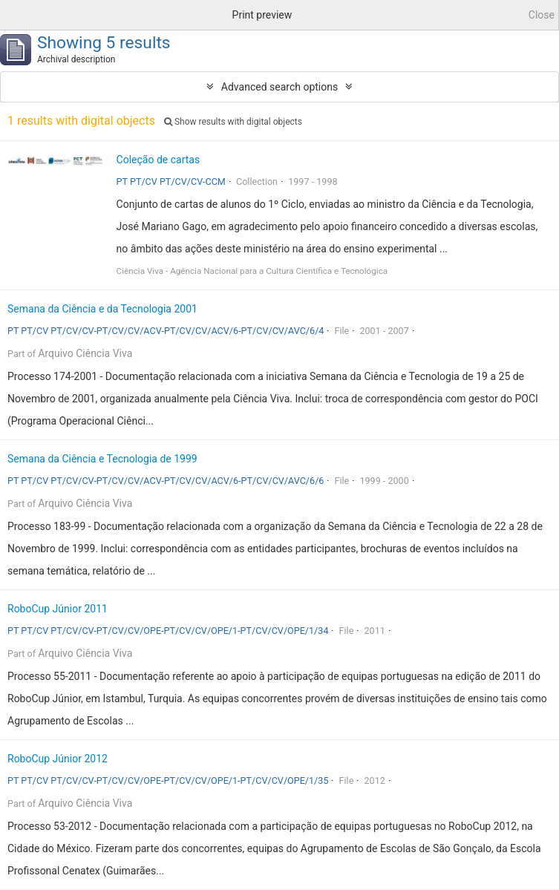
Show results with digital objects (233, 122)
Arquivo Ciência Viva (85, 353)
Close (542, 15)
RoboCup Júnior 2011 (57, 609)
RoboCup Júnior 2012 (57, 759)
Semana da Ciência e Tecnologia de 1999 (102, 459)
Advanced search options (279, 87)
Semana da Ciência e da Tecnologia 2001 (102, 309)
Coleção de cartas (158, 160)
